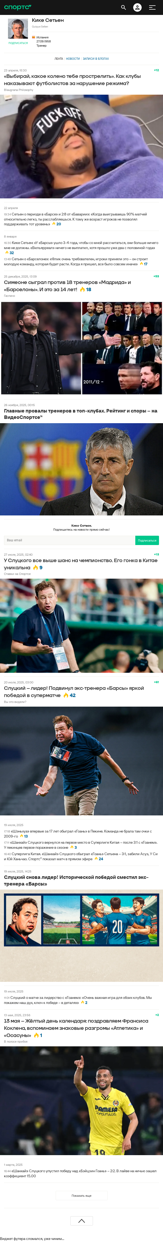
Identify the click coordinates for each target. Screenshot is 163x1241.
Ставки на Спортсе (17, 574)
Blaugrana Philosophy (18, 90)
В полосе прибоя (15, 1041)
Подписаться (18, 43)
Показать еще (81, 1196)
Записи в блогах (96, 59)
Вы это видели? (15, 702)
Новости (73, 59)
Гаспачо (9, 296)
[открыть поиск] (123, 7)
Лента (59, 59)
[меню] (152, 7)
